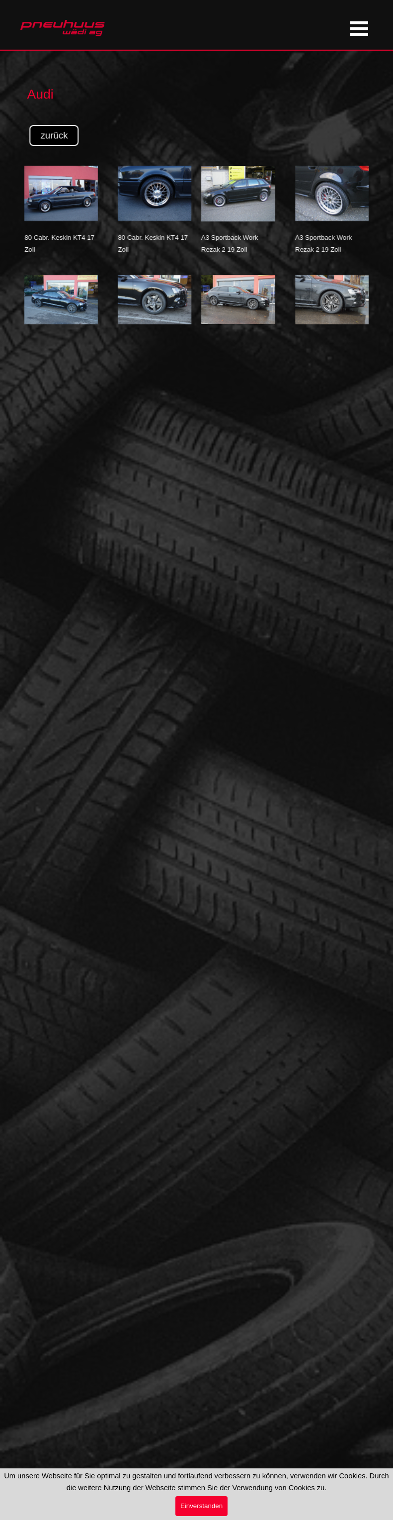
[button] (210, 165)
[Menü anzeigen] (359, 28)
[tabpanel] (86, 82)
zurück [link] (81, 135)
